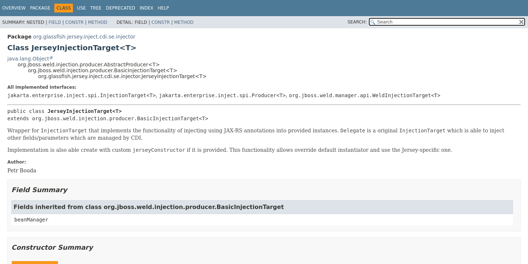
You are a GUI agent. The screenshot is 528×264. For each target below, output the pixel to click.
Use (81, 8)
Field (54, 22)
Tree (96, 8)
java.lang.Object (28, 59)
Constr (74, 22)
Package (40, 8)
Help (163, 8)
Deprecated (120, 8)
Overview (14, 8)
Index (147, 8)
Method (97, 22)
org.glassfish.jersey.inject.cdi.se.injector (84, 37)
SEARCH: (357, 22)
